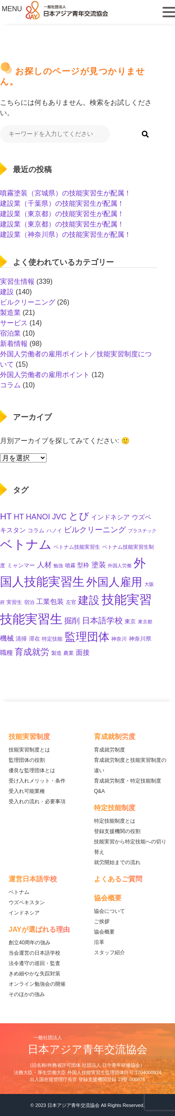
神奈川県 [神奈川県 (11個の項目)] (140, 638)
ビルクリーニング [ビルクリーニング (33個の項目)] (95, 529)
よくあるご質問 (118, 879)
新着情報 (14, 343)
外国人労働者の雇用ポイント (45, 374)
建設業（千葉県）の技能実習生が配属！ (62, 203)
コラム (10, 385)
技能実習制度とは (29, 750)
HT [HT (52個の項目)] (6, 516)
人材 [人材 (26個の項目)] (44, 565)
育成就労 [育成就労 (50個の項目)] (32, 652)
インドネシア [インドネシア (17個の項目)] (110, 517)
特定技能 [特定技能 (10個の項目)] (52, 639)
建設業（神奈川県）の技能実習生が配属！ (65, 234)
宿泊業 (10, 333)
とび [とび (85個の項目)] (79, 516)
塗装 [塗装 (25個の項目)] (98, 565)
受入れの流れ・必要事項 (37, 801)
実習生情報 (17, 281)
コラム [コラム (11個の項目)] (36, 530)
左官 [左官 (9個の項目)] (71, 602)
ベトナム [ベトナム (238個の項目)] (26, 544)
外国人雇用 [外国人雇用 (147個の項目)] (114, 581)
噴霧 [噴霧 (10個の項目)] (70, 566)
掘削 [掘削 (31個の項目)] (72, 620)
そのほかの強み (27, 994)
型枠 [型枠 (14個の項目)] (83, 565)
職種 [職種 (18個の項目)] (6, 652)
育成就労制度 (109, 750)
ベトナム (19, 892)
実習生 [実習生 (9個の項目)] (14, 602)
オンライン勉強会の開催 (37, 984)
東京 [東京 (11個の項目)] (130, 621)
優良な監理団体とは (32, 770)
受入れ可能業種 (27, 791)
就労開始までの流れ (117, 862)
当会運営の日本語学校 (34, 953)
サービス (14, 323)
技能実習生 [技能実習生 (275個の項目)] (31, 619)
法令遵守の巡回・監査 (34, 963)
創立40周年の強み (29, 943)
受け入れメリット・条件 (37, 781)
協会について (109, 911)
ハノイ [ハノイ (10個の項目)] (54, 531)
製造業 (10, 312)
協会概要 (104, 932)
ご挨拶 (101, 921)
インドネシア (24, 913)
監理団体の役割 (27, 760)
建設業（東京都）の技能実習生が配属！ (62, 213)
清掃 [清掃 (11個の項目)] (21, 638)
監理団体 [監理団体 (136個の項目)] (87, 637)
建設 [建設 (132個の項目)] (89, 600)
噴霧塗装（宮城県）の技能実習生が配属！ (65, 193)
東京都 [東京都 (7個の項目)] (145, 621)
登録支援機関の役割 (117, 831)
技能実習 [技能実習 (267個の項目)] (127, 600)
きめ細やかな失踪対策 (34, 974)
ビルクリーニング (27, 302)
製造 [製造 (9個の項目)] (56, 653)
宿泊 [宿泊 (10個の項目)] (29, 602)
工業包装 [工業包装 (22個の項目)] (50, 601)
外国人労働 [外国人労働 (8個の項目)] (119, 565)
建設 (7, 292)
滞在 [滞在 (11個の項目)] (34, 638)
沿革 (99, 942)
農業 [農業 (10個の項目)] (68, 653)
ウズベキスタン (27, 902)
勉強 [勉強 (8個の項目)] (58, 565)
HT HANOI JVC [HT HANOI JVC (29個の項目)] (40, 516)
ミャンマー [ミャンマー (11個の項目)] (21, 565)
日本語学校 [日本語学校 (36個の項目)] (102, 620)
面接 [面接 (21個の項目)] (83, 652)
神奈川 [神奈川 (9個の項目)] (119, 639)
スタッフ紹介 (109, 952)
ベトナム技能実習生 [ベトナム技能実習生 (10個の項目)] (76, 547)
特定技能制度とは (114, 821)
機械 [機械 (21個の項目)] (7, 638)
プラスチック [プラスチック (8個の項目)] (142, 530)
